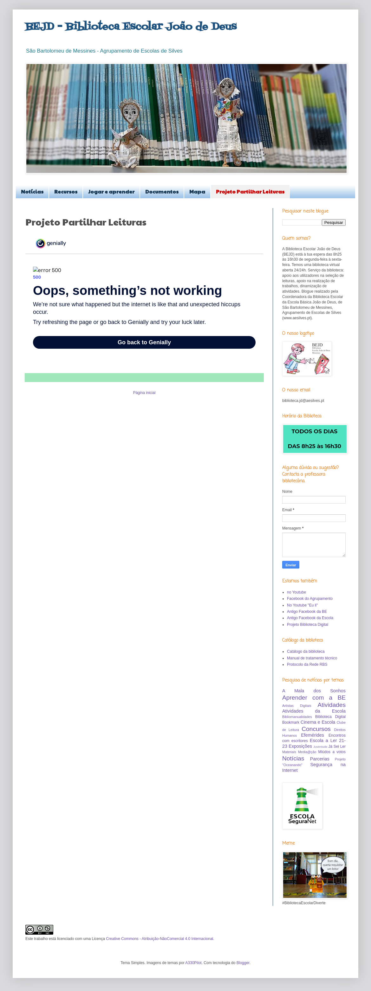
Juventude (320, 746)
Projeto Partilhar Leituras (250, 191)
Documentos (162, 191)
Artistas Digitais (296, 706)
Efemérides (312, 735)
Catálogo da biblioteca (306, 651)
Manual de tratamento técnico (312, 658)
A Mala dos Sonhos (314, 690)
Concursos (316, 729)
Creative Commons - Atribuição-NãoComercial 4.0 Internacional (159, 939)
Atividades (331, 705)
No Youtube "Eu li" (302, 605)
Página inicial (144, 393)
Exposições (300, 746)
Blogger (243, 963)
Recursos (65, 191)
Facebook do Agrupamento (310, 598)
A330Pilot (193, 963)
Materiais (289, 752)
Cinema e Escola (318, 722)
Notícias (32, 191)
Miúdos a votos (332, 752)
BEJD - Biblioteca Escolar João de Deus (131, 27)
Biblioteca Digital (330, 717)
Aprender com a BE (314, 697)
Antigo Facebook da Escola (310, 618)
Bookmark (290, 722)
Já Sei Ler (337, 746)
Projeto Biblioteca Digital (307, 624)
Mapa (197, 191)
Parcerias (319, 758)
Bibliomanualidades (297, 717)
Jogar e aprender (111, 191)
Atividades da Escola (314, 711)
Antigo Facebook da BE (307, 611)
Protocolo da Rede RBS (307, 664)
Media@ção (307, 752)
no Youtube (296, 592)
